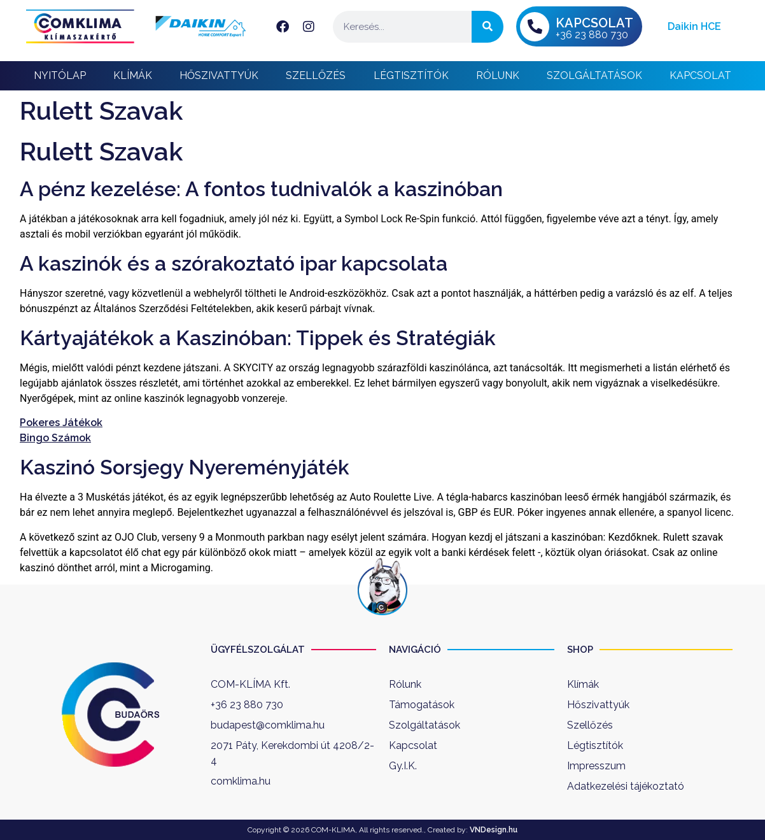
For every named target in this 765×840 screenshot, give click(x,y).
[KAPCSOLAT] (534, 26)
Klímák (132, 75)
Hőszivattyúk (218, 75)
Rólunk (497, 75)
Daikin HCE (694, 26)
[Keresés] (487, 27)
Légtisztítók (411, 75)
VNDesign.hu (493, 829)
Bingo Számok (55, 438)
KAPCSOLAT (594, 23)
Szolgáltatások (594, 75)
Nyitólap (60, 75)
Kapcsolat (700, 75)
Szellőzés (316, 75)
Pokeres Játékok (61, 422)
